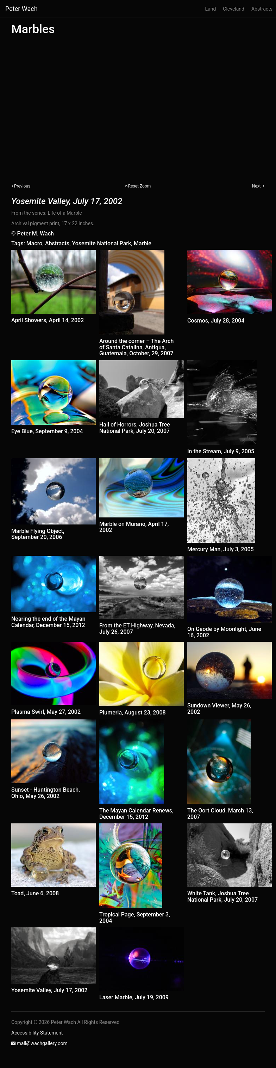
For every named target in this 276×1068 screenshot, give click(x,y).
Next (256, 186)
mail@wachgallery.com (42, 1043)
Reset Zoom (139, 186)
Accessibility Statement (37, 1033)
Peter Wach (21, 8)
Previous (22, 186)
